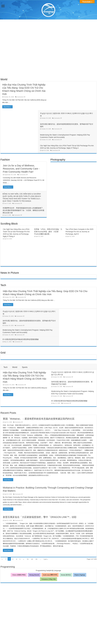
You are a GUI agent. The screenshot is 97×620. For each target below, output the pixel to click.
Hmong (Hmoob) (34, 531)
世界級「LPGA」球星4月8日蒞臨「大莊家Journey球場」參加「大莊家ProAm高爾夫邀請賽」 (48, 206)
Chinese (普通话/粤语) (19, 531)
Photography (57, 134)
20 (32, 515)
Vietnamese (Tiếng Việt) (48, 535)
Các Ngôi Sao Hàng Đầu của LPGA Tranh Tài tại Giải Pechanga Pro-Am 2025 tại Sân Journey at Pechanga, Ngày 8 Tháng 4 (71, 120)
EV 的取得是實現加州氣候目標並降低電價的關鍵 (69, 295)
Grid (2, 308)
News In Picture (9, 247)
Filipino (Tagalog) (79, 531)
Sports (24, 323)
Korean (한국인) (66, 531)
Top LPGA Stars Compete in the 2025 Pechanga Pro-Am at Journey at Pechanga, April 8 (79, 206)
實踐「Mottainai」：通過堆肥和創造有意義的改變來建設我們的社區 (38, 374)
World (3, 79)
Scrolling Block (9, 198)
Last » (46, 515)
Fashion (5, 134)
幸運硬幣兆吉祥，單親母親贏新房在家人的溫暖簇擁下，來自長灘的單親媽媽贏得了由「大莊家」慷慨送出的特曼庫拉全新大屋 (23, 185)
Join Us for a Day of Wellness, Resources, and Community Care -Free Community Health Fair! (21, 143)
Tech (3, 259)
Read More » (7, 107)
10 (27, 515)
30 (36, 515)
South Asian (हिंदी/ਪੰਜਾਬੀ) (50, 531)
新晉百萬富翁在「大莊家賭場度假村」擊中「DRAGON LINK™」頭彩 (40, 473)
